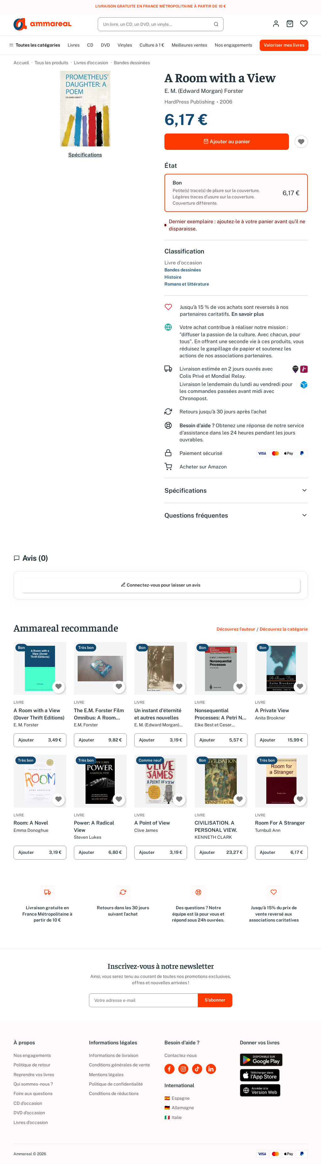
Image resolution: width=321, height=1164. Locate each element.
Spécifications (85, 155)
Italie (173, 1117)
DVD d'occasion (29, 1112)
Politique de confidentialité (116, 1084)
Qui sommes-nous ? (33, 1084)
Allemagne (179, 1107)
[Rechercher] (161, 24)
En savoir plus (247, 314)
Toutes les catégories (34, 45)
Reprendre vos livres (34, 1074)
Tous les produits (51, 62)
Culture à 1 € (152, 45)
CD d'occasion (28, 1103)
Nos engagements (233, 45)
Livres (74, 45)
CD (90, 45)
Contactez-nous (180, 1055)
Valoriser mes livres (284, 45)
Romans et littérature (186, 284)
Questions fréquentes (236, 515)
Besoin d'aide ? (197, 426)
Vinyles (125, 45)
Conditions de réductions (114, 1093)
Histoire (172, 277)
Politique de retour (32, 1064)
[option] (236, 193)
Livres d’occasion (91, 62)
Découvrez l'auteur (236, 629)
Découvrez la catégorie (284, 629)
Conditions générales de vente (119, 1064)
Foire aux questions (33, 1093)
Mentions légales (106, 1074)
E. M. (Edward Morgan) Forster (203, 91)
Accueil (21, 62)
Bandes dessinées (132, 62)
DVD (105, 45)
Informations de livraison (113, 1055)
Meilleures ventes (189, 45)
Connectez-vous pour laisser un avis (160, 585)
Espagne (177, 1098)
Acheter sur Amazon (203, 467)
